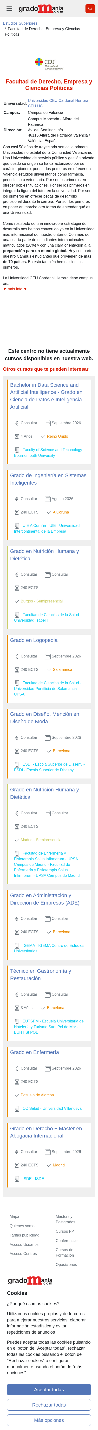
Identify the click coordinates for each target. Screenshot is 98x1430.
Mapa (14, 1217)
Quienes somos (23, 1226)
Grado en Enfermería (34, 1052)
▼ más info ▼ (15, 289)
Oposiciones (66, 1265)
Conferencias (67, 1241)
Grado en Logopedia (34, 640)
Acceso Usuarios (24, 1244)
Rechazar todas (49, 1405)
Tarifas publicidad (24, 1235)
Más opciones (49, 1420)
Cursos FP (65, 1231)
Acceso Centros (23, 1254)
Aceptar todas (49, 1389)
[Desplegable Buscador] (90, 8)
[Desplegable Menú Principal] (9, 8)
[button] (49, 289)
